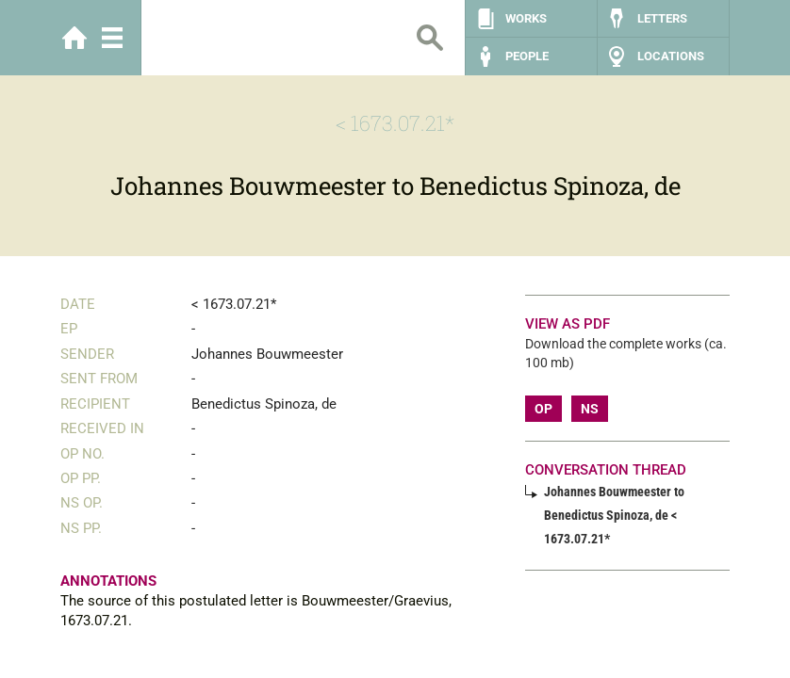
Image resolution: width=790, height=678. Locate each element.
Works (526, 18)
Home (74, 37)
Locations (670, 56)
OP (543, 408)
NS (590, 408)
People (527, 56)
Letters (662, 18)
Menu (112, 37)
